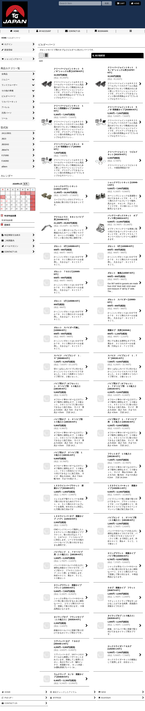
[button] (130, 31)
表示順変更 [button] (98, 55)
